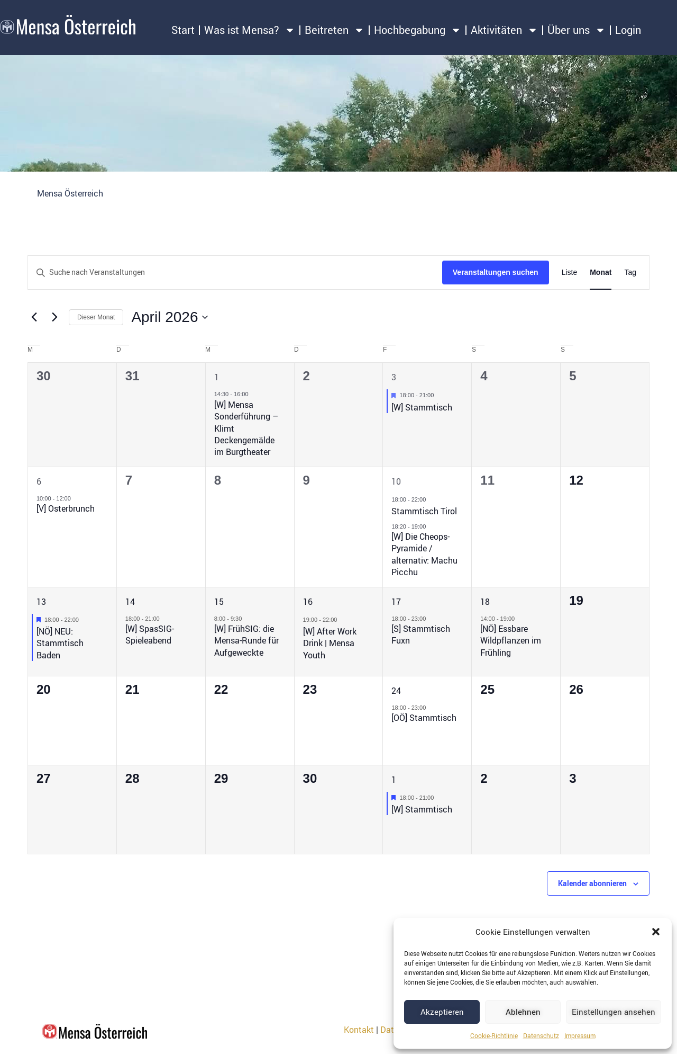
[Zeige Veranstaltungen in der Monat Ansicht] (600, 272)
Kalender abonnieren (592, 883)
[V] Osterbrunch (65, 508)
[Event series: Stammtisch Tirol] (431, 499)
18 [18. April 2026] (485, 602)
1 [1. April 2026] (216, 377)
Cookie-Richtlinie (494, 1035)
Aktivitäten (504, 30)
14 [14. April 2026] (130, 602)
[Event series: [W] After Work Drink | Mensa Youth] (342, 620)
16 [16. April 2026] (308, 602)
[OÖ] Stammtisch (423, 717)
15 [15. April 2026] (219, 602)
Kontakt (359, 1029)
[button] (656, 931)
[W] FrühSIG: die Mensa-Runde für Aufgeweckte (246, 640)
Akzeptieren (442, 1011)
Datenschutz (541, 1035)
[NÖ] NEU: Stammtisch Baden (60, 643)
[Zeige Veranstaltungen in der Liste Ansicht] (570, 272)
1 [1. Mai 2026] (393, 779)
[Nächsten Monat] (54, 317)
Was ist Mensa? (249, 30)
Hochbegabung (417, 30)
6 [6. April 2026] (38, 481)
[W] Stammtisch (421, 407)
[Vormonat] (34, 317)
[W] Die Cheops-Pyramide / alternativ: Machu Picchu (424, 554)
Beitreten (334, 30)
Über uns (576, 30)
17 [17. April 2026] (396, 602)
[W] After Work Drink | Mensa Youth (329, 643)
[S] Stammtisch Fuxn (420, 634)
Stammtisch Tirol (424, 511)
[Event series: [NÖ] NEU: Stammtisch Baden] (84, 620)
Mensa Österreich (70, 193)
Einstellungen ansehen (613, 1011)
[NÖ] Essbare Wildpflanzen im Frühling (510, 640)
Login (628, 30)
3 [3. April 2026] (393, 377)
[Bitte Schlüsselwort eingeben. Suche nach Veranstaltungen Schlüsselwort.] (235, 272)
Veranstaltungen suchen (495, 272)
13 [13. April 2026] (41, 602)
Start (183, 30)
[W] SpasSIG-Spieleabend (149, 634)
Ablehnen (523, 1011)
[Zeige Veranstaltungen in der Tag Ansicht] (630, 272)
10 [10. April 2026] (396, 481)
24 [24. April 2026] (396, 690)
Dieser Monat (96, 317)
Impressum (580, 1035)
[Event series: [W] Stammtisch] (439, 395)
